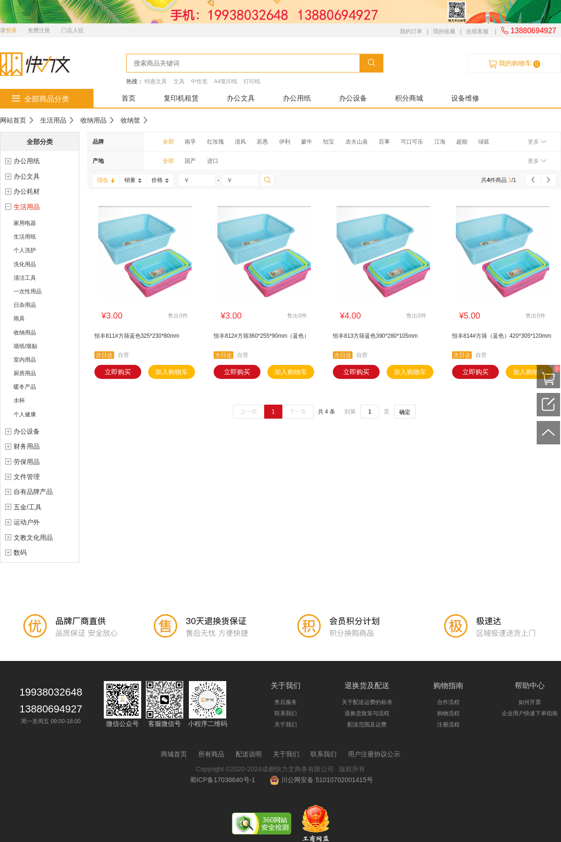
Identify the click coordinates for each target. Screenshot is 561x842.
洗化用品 (25, 264)
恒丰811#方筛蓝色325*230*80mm (136, 336)
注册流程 (448, 724)
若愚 (262, 141)
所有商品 (211, 754)
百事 (384, 141)
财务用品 (27, 446)
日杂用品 (25, 305)
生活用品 (53, 120)
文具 (179, 81)
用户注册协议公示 (374, 754)
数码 (20, 552)
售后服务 (285, 702)
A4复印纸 (225, 81)
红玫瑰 (215, 141)
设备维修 (465, 98)
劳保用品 (27, 461)
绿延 (483, 141)
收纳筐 (130, 120)
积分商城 (409, 98)
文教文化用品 (33, 537)
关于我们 (285, 724)
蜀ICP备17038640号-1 (224, 780)
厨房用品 (25, 373)
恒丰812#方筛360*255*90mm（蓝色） (261, 336)
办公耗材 (27, 191)
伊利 (284, 141)
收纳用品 (93, 120)
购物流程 (448, 713)
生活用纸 (25, 236)
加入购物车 (171, 372)
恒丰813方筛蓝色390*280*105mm (375, 336)
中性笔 (199, 81)
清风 (240, 141)
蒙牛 (306, 141)
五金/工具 (28, 507)
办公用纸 (297, 98)
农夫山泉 (356, 141)
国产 (190, 161)
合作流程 (448, 702)
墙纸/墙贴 (25, 346)
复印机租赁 (181, 98)
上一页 (248, 411)
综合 (106, 180)
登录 (11, 30)
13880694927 (528, 31)
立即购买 (118, 372)
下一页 (297, 411)
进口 (212, 161)
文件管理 (27, 476)
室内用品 (25, 359)
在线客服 (477, 31)
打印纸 (252, 81)
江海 (440, 141)
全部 (168, 141)
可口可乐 (412, 141)
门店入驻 (72, 30)
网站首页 (13, 120)
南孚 (190, 141)
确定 (404, 412)
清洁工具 (25, 278)
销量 (133, 180)
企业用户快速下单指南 (530, 713)
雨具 (19, 318)
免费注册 (39, 30)
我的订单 (411, 31)
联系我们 (285, 713)
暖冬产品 (25, 387)
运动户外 (27, 522)
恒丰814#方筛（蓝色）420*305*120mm (501, 336)
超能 (462, 141)
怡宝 (328, 141)
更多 (537, 141)
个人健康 (25, 414)
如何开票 (529, 702)
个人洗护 (25, 250)
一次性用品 (28, 291)
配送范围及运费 (367, 724)
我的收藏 (444, 31)
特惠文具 (155, 81)
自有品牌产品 (33, 491)
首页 (129, 98)
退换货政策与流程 (367, 713)
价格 (160, 180)
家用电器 (25, 223)
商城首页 (174, 754)
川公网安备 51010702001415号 (321, 780)
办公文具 (241, 98)
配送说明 (249, 754)
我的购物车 (514, 63)
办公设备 (353, 98)
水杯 (19, 400)
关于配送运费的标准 (367, 702)
